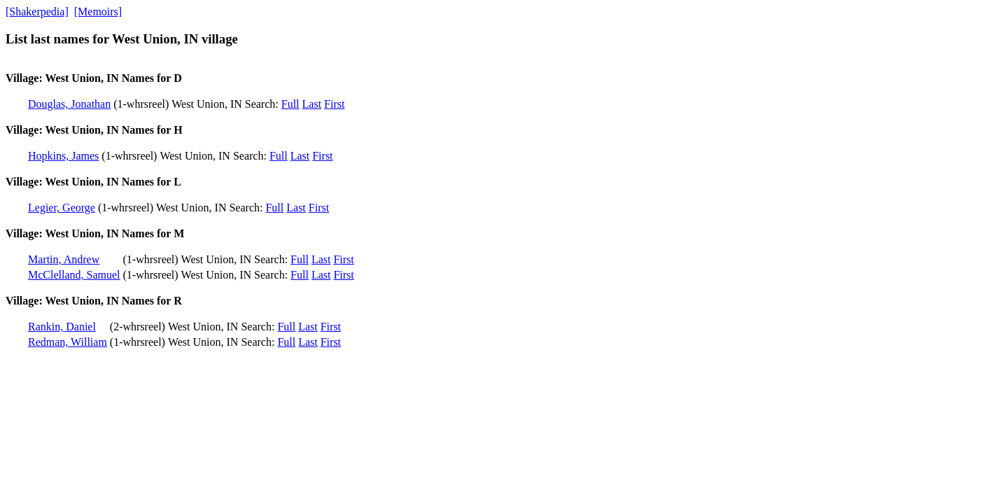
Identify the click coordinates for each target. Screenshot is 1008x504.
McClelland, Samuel (74, 275)
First (334, 104)
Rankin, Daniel (62, 326)
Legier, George (61, 208)
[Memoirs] (98, 12)
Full (290, 104)
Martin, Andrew (63, 259)
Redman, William (67, 342)
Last (312, 104)
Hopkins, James (63, 156)
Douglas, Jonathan (69, 104)
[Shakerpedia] (37, 12)
